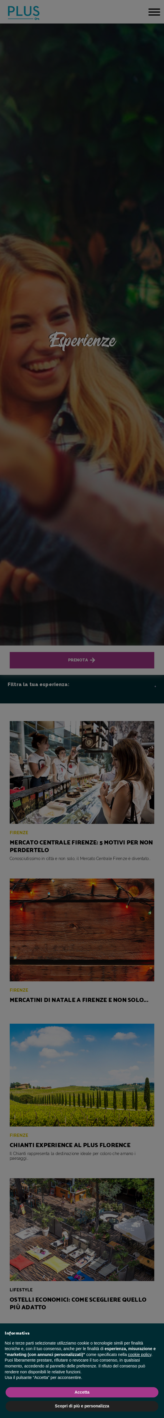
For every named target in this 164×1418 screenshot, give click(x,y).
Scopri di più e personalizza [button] (82, 1406)
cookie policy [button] (139, 1354)
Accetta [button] (82, 1392)
